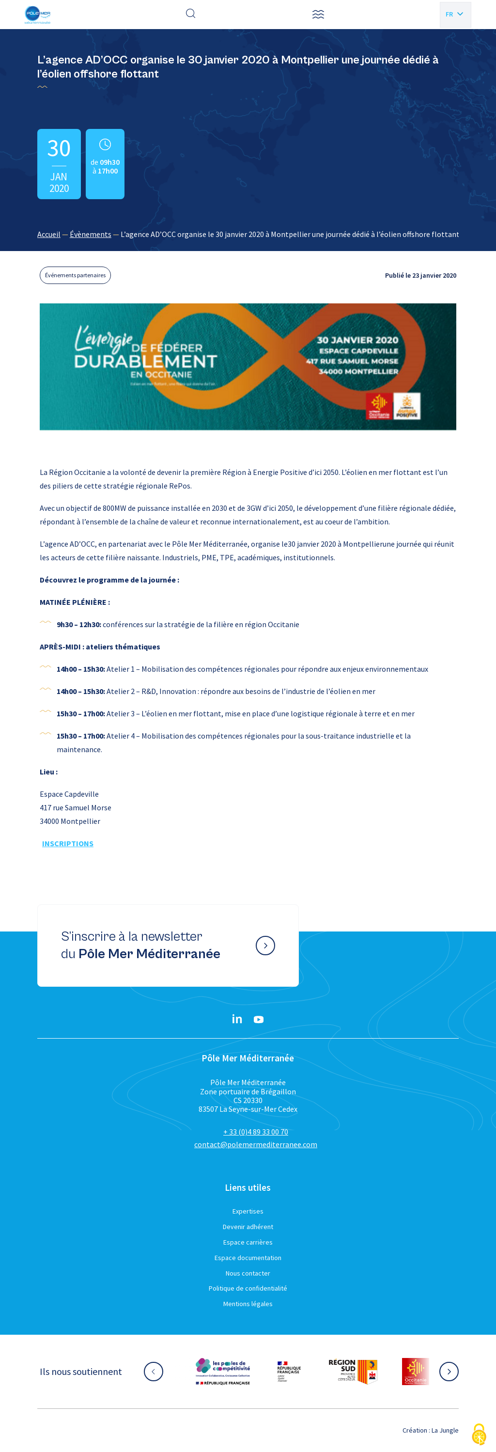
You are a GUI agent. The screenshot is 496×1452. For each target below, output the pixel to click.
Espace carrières (248, 1242)
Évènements (90, 234)
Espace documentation (248, 1257)
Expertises (248, 1211)
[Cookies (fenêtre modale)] (479, 1435)
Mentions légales (248, 1303)
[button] (318, 14)
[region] (248, 234)
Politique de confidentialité (248, 1288)
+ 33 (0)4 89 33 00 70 (255, 1131)
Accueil (49, 234)
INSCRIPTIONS (67, 843)
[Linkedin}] (237, 1020)
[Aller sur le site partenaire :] (223, 1371)
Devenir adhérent (248, 1226)
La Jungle (445, 1430)
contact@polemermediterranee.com (255, 1144)
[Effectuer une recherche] (191, 14)
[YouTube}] (259, 1020)
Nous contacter (248, 1273)
